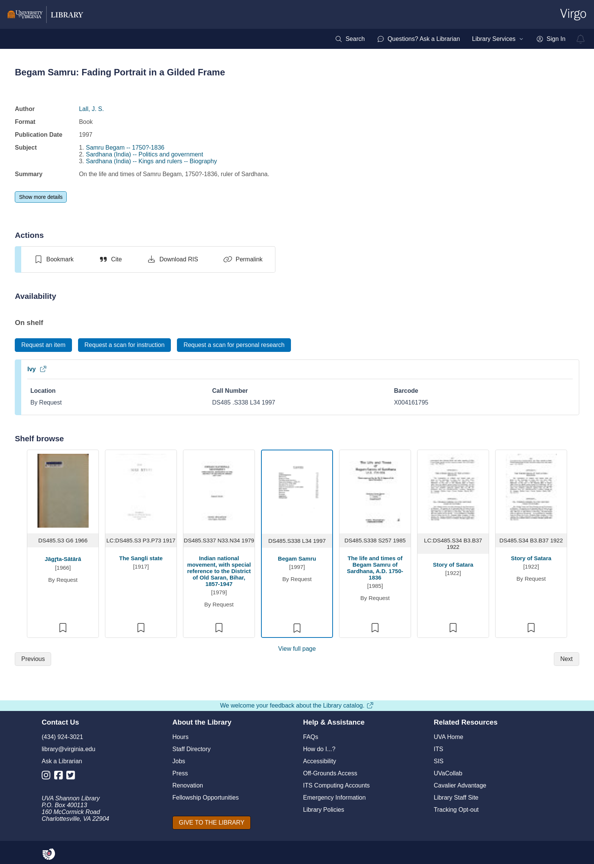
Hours (180, 737)
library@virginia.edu (68, 749)
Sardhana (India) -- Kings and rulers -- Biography (151, 161)
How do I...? (319, 749)
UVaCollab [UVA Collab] (448, 773)
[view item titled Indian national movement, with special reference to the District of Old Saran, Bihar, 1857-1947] (219, 490)
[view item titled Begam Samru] (297, 490)
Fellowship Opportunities (205, 797)
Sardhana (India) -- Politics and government (144, 154)
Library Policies (323, 809)
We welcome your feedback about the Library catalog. (297, 705)
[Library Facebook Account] (60, 776)
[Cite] (110, 259)
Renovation (187, 785)
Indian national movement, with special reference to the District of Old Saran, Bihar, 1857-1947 (219, 571)
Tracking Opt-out (456, 809)
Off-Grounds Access (330, 773)
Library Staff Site (456, 797)
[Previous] (33, 659)
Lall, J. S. (91, 109)
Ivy (37, 369)
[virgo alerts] (580, 39)
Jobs (178, 761)
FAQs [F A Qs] (310, 737)
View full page (297, 648)
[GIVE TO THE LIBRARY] (211, 823)
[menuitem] (349, 39)
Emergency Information (334, 797)
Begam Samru (297, 558)
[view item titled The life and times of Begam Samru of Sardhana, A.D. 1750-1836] (375, 490)
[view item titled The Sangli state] (141, 490)
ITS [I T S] (438, 749)
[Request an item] (43, 345)
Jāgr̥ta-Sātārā (63, 559)
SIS (439, 761)
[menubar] (450, 39)
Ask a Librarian (62, 761)
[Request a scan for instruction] (124, 345)
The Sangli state (141, 558)
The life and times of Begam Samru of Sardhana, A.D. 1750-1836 (375, 568)
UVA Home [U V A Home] (448, 737)
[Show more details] (41, 197)
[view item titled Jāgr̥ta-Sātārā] (63, 490)
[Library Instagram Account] (48, 776)
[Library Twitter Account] (72, 776)
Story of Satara (453, 564)
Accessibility (319, 761)
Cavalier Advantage (460, 785)
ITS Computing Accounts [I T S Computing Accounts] (336, 785)
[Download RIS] (173, 259)
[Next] (566, 659)
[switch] (53, 259)
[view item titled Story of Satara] (453, 490)
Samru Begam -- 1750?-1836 (125, 147)
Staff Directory (191, 749)
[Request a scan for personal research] (234, 345)
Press (180, 773)
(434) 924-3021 (62, 737)
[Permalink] (243, 259)
